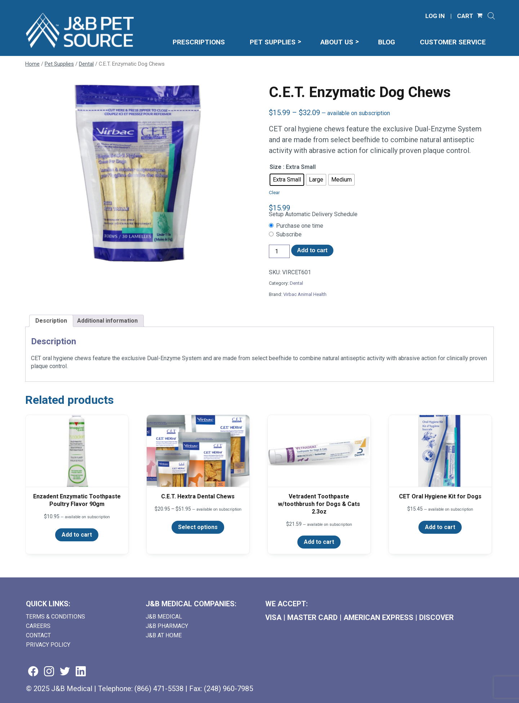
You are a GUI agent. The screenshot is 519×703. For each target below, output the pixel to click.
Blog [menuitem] (386, 42)
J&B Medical (164, 616)
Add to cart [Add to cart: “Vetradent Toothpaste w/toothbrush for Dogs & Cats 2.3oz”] (319, 541)
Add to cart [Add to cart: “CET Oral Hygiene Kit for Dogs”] (440, 527)
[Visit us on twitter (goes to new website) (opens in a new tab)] (65, 672)
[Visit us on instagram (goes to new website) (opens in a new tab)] (49, 672)
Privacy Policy (48, 644)
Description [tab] (51, 320)
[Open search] (491, 16)
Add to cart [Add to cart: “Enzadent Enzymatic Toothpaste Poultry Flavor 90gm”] (77, 534)
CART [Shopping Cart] (465, 16)
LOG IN (435, 16)
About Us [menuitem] (336, 42)
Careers (38, 626)
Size (275, 166)
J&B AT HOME (164, 635)
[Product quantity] (279, 251)
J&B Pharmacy (167, 626)
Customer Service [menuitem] (453, 42)
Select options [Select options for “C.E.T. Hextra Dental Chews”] (198, 527)
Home (32, 64)
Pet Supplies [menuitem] (273, 42)
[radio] (286, 179)
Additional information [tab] (107, 320)
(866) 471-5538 (158, 688)
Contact (38, 635)
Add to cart (312, 250)
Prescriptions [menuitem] (199, 42)
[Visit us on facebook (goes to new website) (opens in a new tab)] (33, 672)
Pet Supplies (59, 64)
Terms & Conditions (55, 616)
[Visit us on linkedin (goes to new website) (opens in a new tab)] (81, 672)
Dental (86, 64)
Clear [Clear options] (274, 192)
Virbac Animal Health (305, 294)
